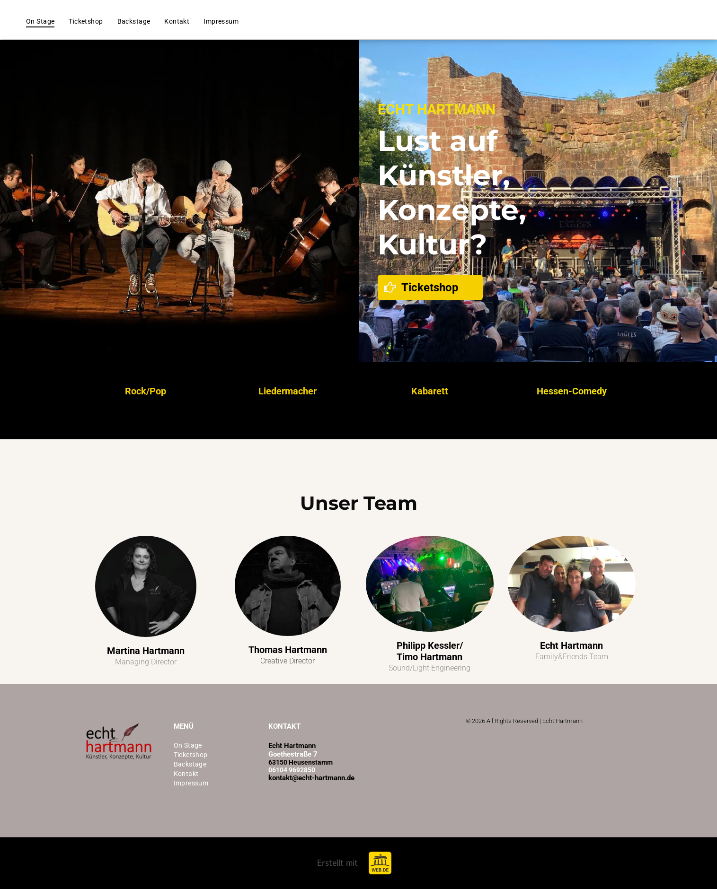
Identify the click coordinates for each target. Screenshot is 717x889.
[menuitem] (40, 21)
